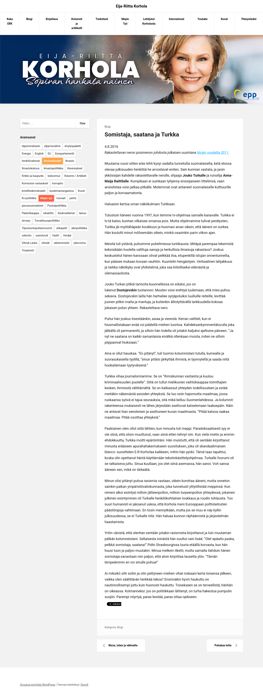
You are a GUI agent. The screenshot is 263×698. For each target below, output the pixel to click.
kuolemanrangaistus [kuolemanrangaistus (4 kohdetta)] (62, 190)
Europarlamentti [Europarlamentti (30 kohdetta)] (64, 153)
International (176, 19)
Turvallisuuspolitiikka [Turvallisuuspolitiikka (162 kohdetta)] (47, 220)
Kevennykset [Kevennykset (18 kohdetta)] (74, 168)
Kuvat (224, 19)
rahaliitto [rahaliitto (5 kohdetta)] (48, 213)
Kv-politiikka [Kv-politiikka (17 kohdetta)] (29, 198)
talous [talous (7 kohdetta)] (82, 213)
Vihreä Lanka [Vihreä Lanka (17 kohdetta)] (29, 242)
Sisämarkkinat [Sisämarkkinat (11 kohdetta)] (66, 213)
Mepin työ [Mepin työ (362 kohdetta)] (46, 198)
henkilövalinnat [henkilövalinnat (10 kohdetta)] (31, 160)
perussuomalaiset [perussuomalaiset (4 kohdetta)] (32, 205)
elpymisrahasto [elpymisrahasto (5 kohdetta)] (31, 146)
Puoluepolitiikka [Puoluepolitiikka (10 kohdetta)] (56, 205)
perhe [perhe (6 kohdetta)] (73, 198)
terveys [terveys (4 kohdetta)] (26, 220)
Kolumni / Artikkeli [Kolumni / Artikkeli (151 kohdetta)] (75, 175)
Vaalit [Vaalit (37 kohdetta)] (55, 235)
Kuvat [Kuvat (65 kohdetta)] (81, 190)
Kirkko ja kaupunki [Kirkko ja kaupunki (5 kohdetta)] (33, 175)
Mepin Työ (125, 21)
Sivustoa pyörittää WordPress (37, 684)
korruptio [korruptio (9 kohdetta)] (57, 183)
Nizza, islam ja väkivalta (123, 645)
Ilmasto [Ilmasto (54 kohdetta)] (69, 160)
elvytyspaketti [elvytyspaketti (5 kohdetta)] (73, 146)
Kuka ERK (10, 21)
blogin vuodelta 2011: (213, 152)
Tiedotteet (102, 19)
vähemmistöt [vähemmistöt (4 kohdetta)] (61, 242)
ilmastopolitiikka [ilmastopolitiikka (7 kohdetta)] (53, 168)
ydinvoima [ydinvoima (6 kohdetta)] (80, 242)
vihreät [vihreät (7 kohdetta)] (45, 242)
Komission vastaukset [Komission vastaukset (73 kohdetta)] (35, 183)
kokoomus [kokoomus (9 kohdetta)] (54, 175)
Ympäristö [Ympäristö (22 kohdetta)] (28, 250)
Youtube (202, 19)
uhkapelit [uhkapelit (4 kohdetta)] (61, 228)
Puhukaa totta (223, 645)
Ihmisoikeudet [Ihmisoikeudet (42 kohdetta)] (52, 160)
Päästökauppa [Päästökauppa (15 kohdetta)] (30, 213)
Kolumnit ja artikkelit (76, 23)
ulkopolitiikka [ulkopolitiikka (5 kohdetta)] (79, 228)
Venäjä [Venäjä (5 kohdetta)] (67, 235)
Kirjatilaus (52, 19)
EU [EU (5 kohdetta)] (49, 153)
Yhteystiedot (248, 19)
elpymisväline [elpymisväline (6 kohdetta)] (52, 146)
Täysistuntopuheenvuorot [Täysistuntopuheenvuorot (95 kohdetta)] (37, 228)
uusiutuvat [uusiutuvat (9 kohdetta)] (42, 235)
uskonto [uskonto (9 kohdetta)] (27, 235)
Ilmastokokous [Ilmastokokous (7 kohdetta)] (31, 168)
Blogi (29, 19)
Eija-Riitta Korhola (131, 6)
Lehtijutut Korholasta (148, 21)
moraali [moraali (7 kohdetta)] (61, 198)
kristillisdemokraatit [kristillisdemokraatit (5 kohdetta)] (34, 190)
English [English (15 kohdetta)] (39, 153)
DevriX (84, 684)
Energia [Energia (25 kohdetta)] (26, 153)
